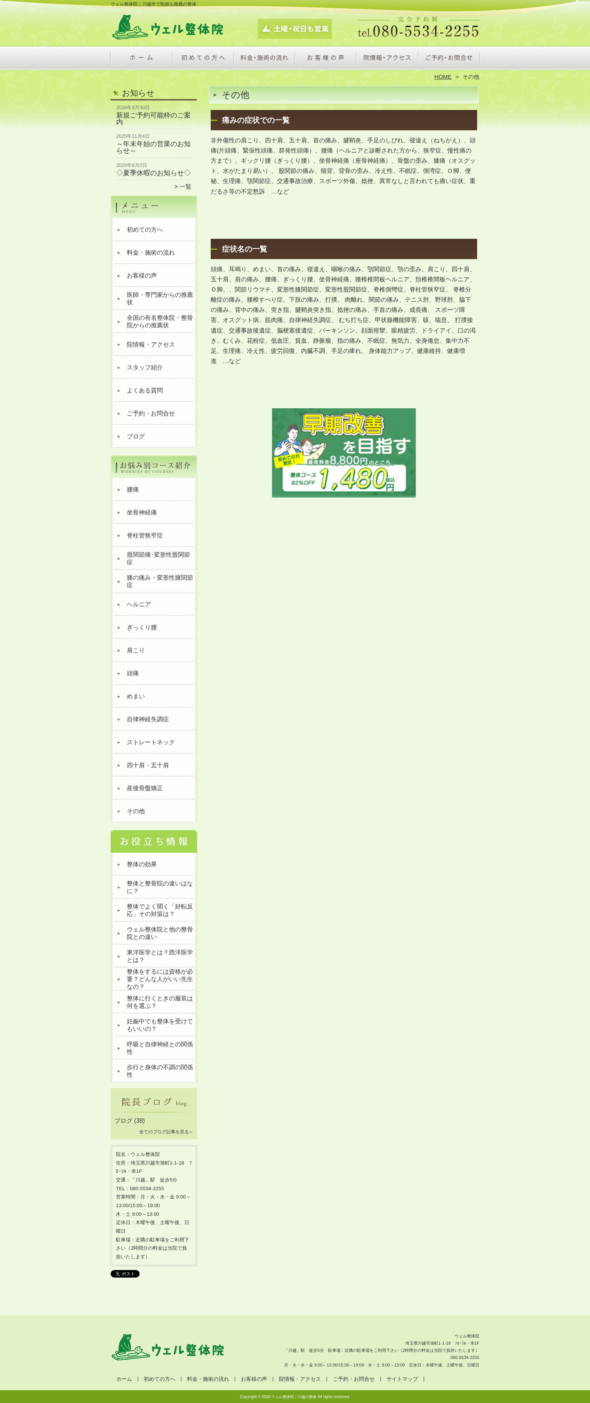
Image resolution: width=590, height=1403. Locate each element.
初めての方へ (203, 59)
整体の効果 (142, 864)
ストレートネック (151, 742)
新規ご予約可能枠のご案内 (153, 118)
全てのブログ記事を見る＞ (166, 1131)
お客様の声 (325, 59)
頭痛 (133, 673)
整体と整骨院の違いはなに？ (160, 887)
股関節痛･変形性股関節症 (158, 558)
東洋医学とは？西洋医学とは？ (160, 956)
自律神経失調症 (148, 719)
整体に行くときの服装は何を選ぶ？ (160, 1002)
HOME (443, 76)
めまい (136, 696)
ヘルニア (139, 604)
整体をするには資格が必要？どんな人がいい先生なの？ (160, 979)
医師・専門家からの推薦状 (160, 298)
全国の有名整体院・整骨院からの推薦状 (160, 321)
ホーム (141, 59)
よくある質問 (145, 390)
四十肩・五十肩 (148, 765)
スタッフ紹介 (145, 367)
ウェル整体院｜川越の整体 (293, 1397)
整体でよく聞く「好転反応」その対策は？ (160, 910)
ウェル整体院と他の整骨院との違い (160, 933)
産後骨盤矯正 (145, 788)
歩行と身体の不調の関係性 (160, 1071)
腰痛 (133, 489)
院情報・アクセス (387, 59)
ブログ (136, 436)
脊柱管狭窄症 (145, 535)
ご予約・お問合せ (448, 59)
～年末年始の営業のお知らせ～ (153, 147)
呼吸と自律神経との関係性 (160, 1048)
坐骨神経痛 (142, 512)
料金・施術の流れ (264, 59)
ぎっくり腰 (142, 627)
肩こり (136, 650)
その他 (136, 811)
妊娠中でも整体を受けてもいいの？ (160, 1025)
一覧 (185, 186)
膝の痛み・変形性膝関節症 (160, 581)
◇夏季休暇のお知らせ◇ (153, 173)
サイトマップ (402, 1379)
